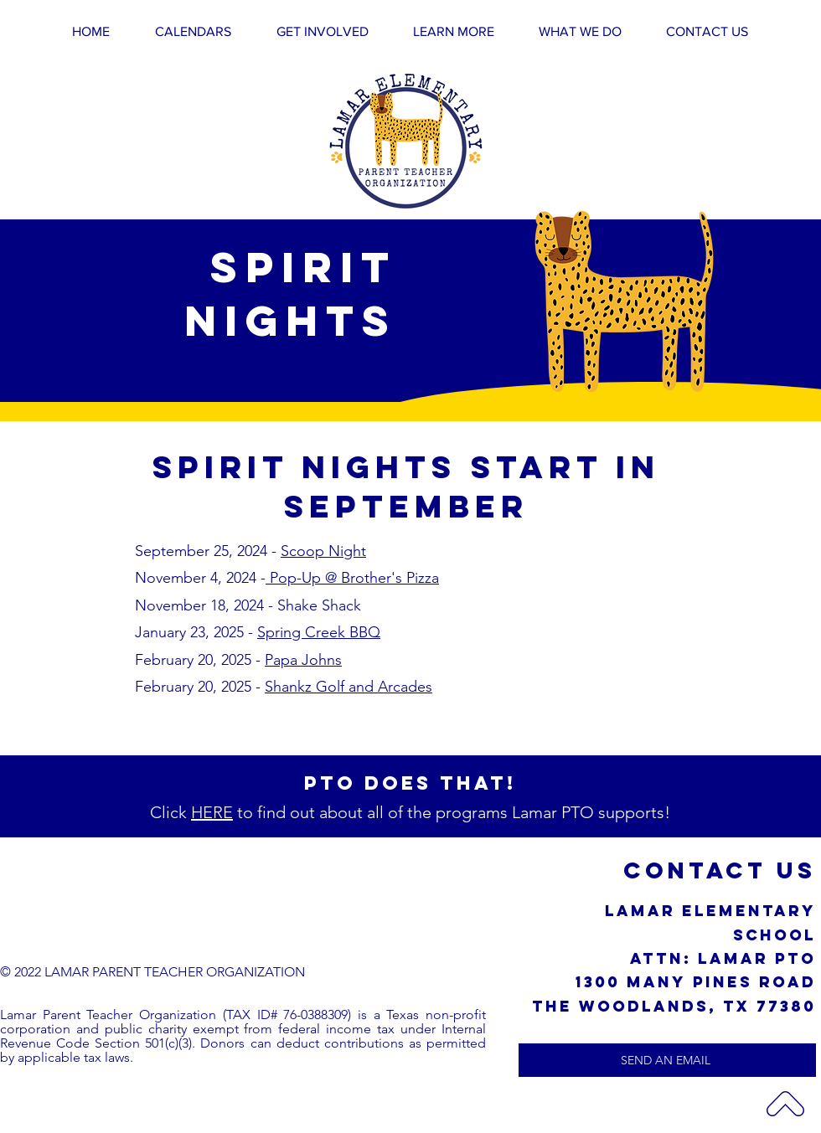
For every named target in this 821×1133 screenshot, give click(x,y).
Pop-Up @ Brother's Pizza (352, 578)
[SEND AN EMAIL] (667, 1060)
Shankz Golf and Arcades (348, 686)
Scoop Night (323, 551)
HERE (212, 812)
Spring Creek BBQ (318, 632)
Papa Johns (303, 660)
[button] (322, 31)
